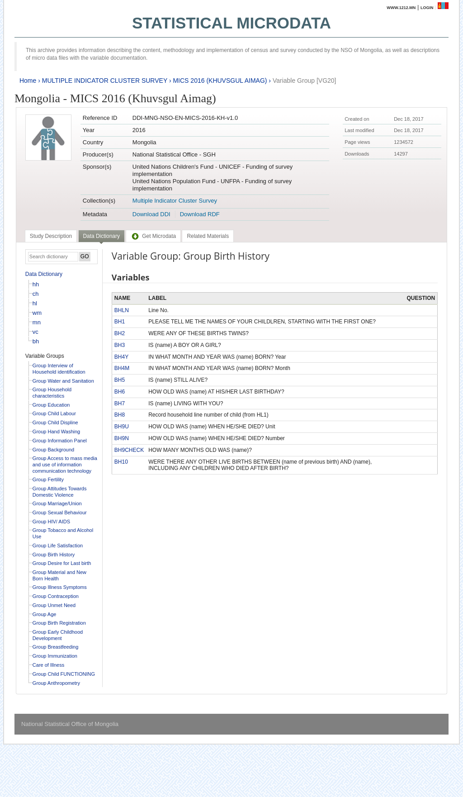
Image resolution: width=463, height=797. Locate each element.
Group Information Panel (60, 440)
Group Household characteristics (52, 392)
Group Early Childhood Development (58, 635)
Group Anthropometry (56, 683)
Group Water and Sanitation (63, 381)
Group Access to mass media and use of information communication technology (65, 464)
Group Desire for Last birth (62, 563)
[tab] (51, 236)
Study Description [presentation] (51, 236)
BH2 (119, 333)
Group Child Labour (54, 413)
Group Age (45, 614)
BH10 (121, 462)
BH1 (119, 321)
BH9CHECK (129, 450)
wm (37, 312)
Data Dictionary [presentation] (101, 236)
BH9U (121, 426)
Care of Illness (48, 665)
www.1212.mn (401, 7)
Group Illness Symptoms (60, 587)
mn (37, 322)
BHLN (121, 310)
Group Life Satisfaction (58, 545)
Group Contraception (56, 596)
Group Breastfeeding (56, 647)
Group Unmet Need (54, 605)
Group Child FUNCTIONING (64, 674)
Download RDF (200, 214)
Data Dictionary (43, 274)
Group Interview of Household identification (59, 369)
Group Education (51, 405)
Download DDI (151, 214)
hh (36, 284)
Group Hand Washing (56, 431)
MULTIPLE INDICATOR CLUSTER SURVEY (104, 80)
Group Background (53, 449)
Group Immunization (55, 656)
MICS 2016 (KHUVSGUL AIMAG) (220, 80)
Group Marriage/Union (57, 503)
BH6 (119, 392)
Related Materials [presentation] (208, 236)
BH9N (121, 438)
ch (36, 293)
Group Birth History (54, 554)
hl (35, 303)
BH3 (119, 345)
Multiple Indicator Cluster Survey (174, 200)
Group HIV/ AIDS (51, 521)
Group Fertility (48, 479)
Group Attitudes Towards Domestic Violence (60, 492)
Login (427, 7)
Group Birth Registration (59, 623)
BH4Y (121, 357)
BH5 (119, 380)
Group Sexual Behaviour (60, 512)
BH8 (119, 415)
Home (27, 80)
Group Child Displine (55, 422)
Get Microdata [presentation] (153, 236)
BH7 (119, 403)
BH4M (121, 368)
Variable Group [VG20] (304, 80)
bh (36, 341)
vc (35, 331)
